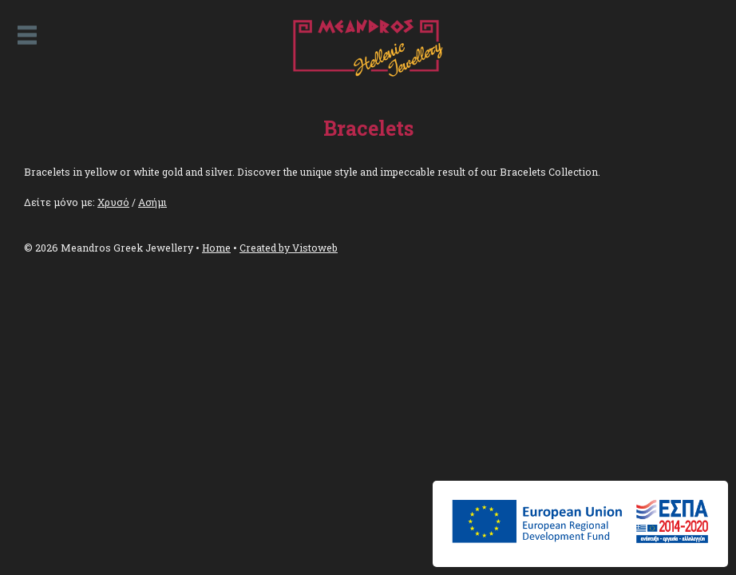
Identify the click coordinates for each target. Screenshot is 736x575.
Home (216, 247)
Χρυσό (113, 202)
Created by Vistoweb (288, 247)
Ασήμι (152, 202)
